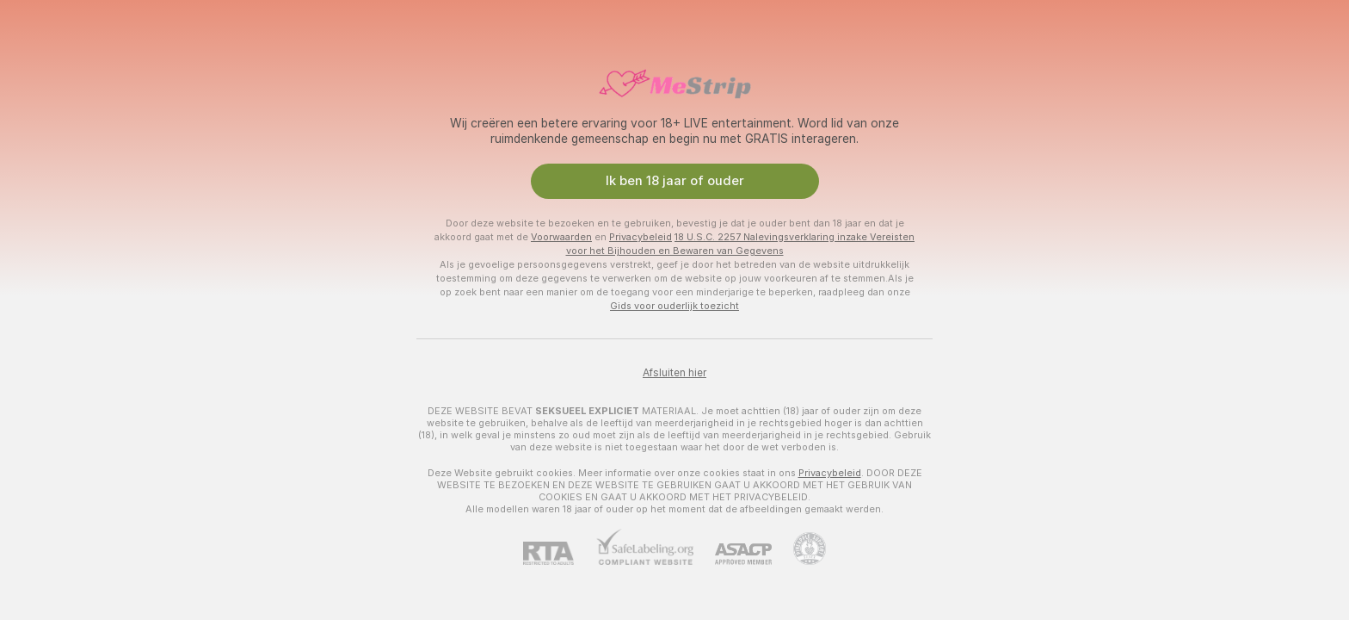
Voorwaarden (561, 237)
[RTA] (559, 553)
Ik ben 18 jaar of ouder (675, 181)
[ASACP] (732, 554)
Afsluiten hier (674, 373)
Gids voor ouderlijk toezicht (674, 306)
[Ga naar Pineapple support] (799, 548)
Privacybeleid (640, 237)
